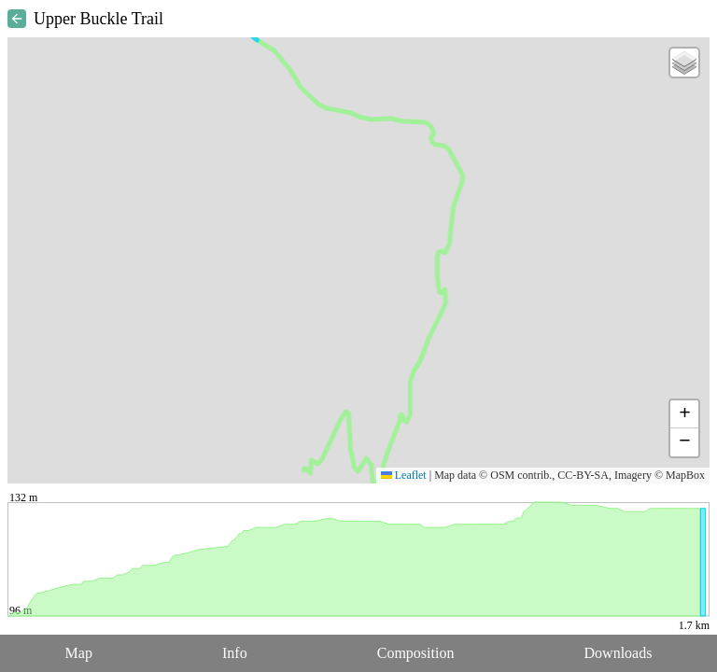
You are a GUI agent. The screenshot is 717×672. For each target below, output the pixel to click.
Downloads (618, 653)
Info (234, 653)
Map (78, 653)
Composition (416, 653)
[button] (684, 63)
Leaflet (404, 475)
